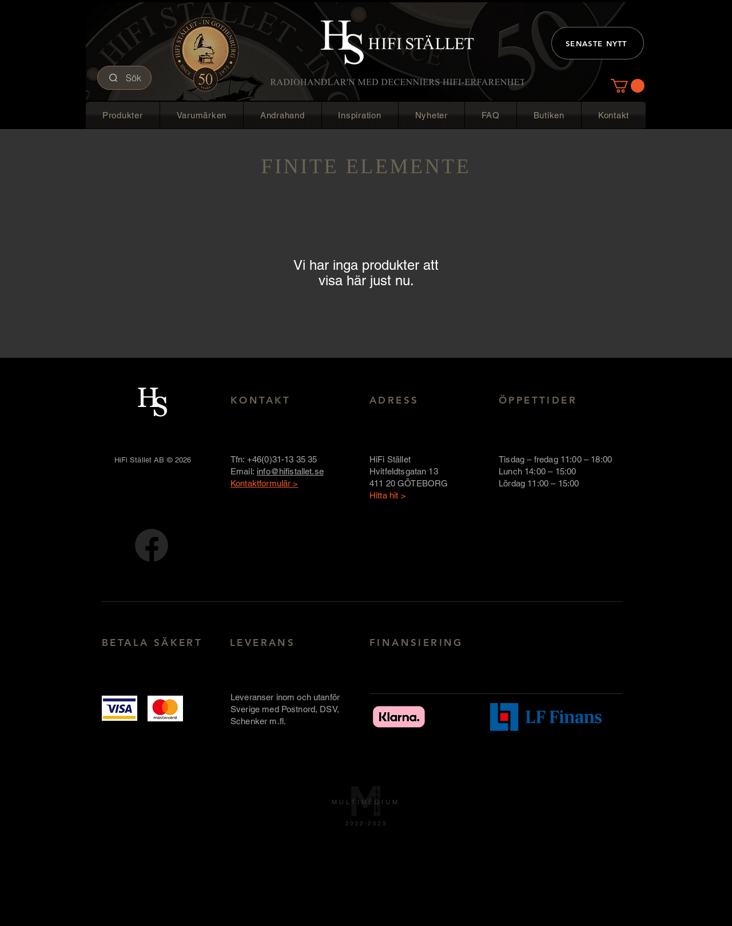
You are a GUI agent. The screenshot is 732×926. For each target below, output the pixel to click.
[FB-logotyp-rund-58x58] (151, 545)
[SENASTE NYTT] (597, 43)
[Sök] (124, 78)
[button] (628, 86)
